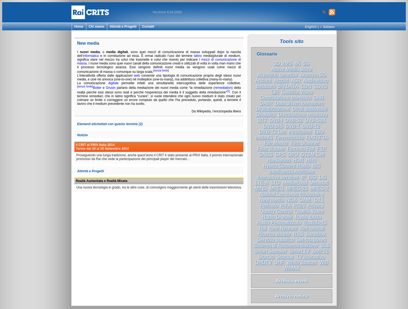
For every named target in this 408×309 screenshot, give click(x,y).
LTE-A (261, 183)
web (137, 75)
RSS (298, 234)
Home (78, 26)
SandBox (315, 234)
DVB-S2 (293, 120)
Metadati (319, 183)
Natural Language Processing (291, 194)
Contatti (148, 26)
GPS (280, 154)
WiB (323, 262)
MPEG (276, 188)
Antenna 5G (313, 74)
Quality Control (276, 211)
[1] (228, 91)
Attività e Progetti (123, 26)
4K (297, 63)
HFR (311, 160)
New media (271, 200)
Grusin (110, 88)
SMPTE (320, 251)
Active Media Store (291, 69)
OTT (319, 200)
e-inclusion (299, 131)
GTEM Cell (313, 154)
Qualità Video (309, 211)
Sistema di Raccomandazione (286, 245)
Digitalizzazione (273, 109)
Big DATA (288, 86)
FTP (321, 148)
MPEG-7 (319, 188)
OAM (305, 200)
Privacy (316, 205)
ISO (312, 177)
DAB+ (266, 103)
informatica (91, 56)
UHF (279, 262)
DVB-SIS (273, 126)
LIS (322, 177)
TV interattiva (310, 256)
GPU (293, 154)
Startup (266, 256)
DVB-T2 (311, 126)
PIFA (285, 205)
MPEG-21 (297, 188)
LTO (275, 183)
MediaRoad (294, 183)
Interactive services (278, 177)
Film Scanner (305, 143)
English (311, 27)
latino (198, 56)
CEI (275, 92)
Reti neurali (312, 228)
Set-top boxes (311, 239)
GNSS (265, 154)
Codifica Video (297, 92)
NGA (291, 200)
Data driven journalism (299, 103)
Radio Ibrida (308, 217)
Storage (285, 256)
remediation (223, 88)
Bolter (97, 88)
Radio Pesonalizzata (279, 222)
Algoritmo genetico (277, 74)
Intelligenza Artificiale (291, 171)
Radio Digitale (277, 217)
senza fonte (161, 70)
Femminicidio (289, 137)
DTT (262, 120)
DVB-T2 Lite (272, 131)
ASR (296, 80)
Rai (262, 228)
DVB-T (292, 126)
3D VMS (283, 63)
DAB (319, 97)
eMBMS (264, 137)
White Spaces (302, 262)
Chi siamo (96, 26)
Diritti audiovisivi (309, 109)
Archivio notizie (291, 296)
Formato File (300, 148)
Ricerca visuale (274, 234)
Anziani (263, 80)
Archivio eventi (292, 280)
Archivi (281, 80)
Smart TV (299, 251)
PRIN (299, 205)
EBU (319, 131)
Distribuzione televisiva (303, 114)
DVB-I (275, 120)
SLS (325, 245)
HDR (298, 160)
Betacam (265, 86)
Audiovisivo (315, 80)
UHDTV (263, 262)
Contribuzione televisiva (285, 97)
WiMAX (292, 268)
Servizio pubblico (275, 239)
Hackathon (279, 160)
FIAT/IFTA (317, 137)
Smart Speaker (270, 251)
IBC (316, 165)
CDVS (320, 86)
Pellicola (269, 205)
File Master (276, 143)
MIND (261, 188)
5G (306, 63)
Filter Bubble (271, 148)
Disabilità (265, 114)
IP (303, 177)
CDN (306, 86)
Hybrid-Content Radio (286, 165)
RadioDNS (315, 222)
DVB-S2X (315, 120)
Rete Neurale (283, 228)
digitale (113, 83)
